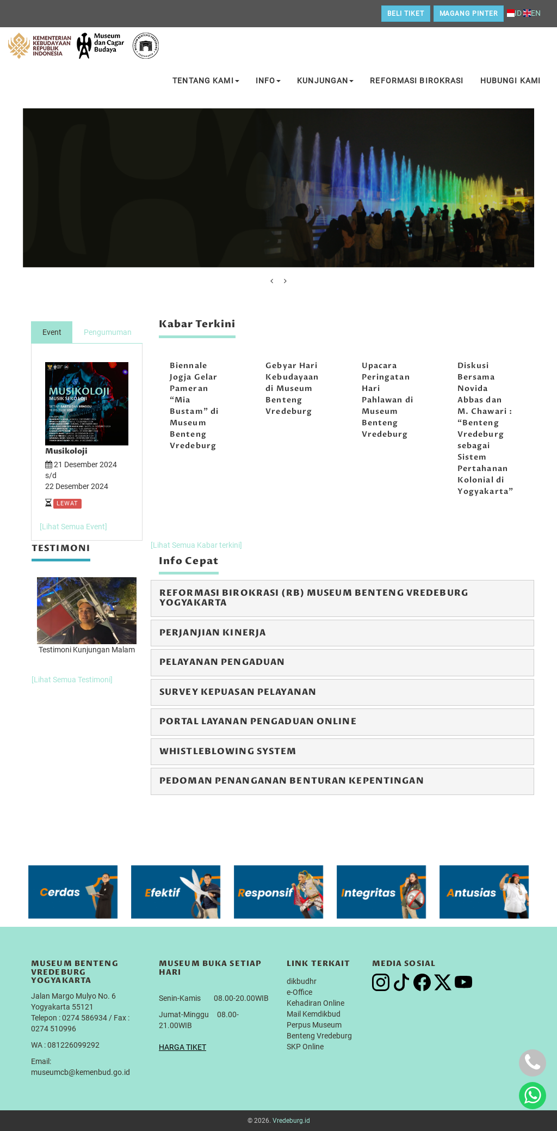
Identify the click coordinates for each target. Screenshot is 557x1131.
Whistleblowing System (228, 751)
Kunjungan (325, 80)
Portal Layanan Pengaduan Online (258, 721)
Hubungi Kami (510, 80)
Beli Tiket (405, 13)
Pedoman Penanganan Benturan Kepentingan (291, 781)
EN (532, 13)
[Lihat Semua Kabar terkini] (196, 545)
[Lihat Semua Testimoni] (72, 679)
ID (514, 13)
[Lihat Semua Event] (73, 526)
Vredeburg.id (291, 1120)
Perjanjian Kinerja (212, 633)
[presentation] (272, 281)
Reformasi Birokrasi (416, 80)
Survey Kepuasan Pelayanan (238, 692)
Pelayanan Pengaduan (222, 662)
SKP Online (305, 1046)
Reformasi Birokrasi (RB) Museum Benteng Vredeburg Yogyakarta (313, 598)
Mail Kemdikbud (314, 1014)
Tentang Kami (205, 80)
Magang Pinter (469, 13)
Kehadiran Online (315, 1003)
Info (268, 80)
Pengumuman (108, 332)
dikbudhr (302, 981)
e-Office (299, 992)
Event (51, 332)
